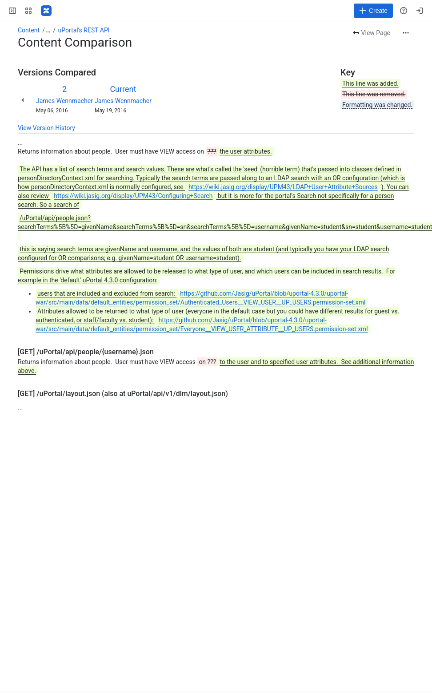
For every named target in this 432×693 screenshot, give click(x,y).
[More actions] (405, 33)
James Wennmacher (64, 100)
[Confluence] (46, 11)
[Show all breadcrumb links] (48, 30)
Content (29, 30)
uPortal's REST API (84, 30)
